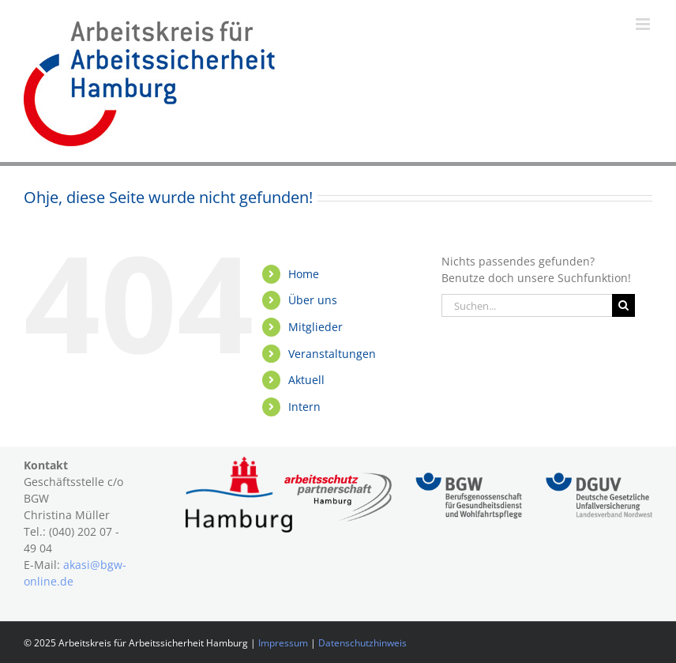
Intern (304, 406)
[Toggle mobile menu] (644, 24)
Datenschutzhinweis (362, 643)
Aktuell (306, 379)
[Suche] (623, 305)
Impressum (283, 643)
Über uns (312, 299)
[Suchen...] (526, 305)
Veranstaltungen (332, 353)
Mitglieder (315, 326)
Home (303, 273)
